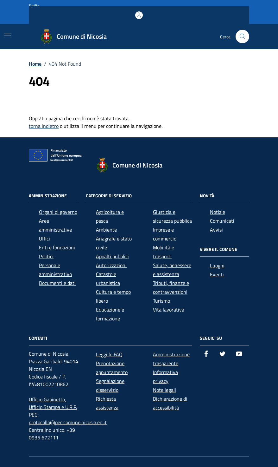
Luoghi (217, 265)
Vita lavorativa (168, 309)
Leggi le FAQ (109, 354)
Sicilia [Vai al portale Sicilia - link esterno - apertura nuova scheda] (34, 5)
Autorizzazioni (111, 265)
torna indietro (44, 126)
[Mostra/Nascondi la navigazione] (7, 36)
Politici (46, 256)
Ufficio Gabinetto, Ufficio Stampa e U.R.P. (53, 403)
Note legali (164, 390)
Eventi (217, 274)
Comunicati (222, 221)
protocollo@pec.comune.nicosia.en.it (68, 422)
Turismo (161, 301)
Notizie (217, 212)
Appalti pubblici (112, 256)
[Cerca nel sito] (242, 36)
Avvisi (216, 230)
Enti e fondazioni (57, 247)
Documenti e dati (57, 283)
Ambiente (106, 230)
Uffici (44, 238)
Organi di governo (58, 212)
